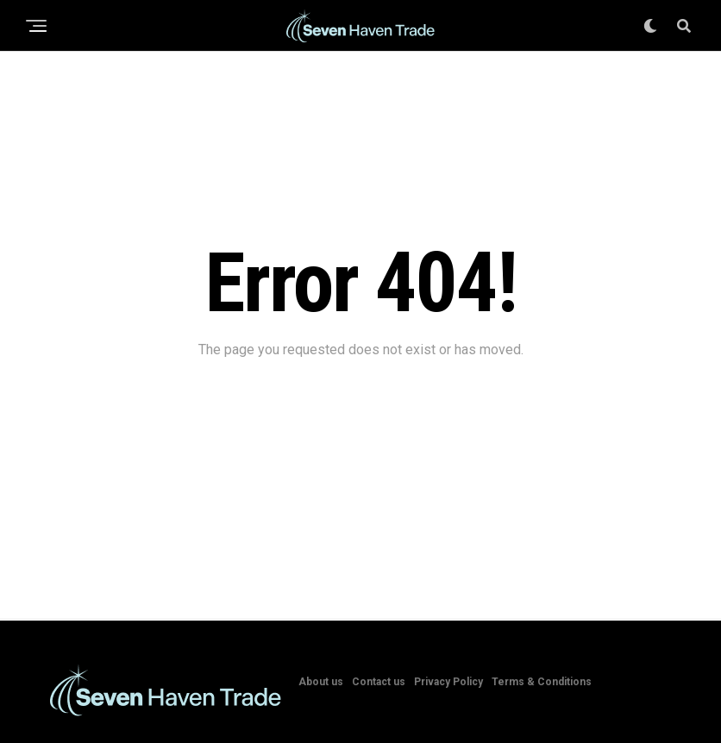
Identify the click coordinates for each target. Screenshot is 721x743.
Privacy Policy (448, 682)
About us (320, 682)
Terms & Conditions (542, 682)
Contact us (378, 682)
